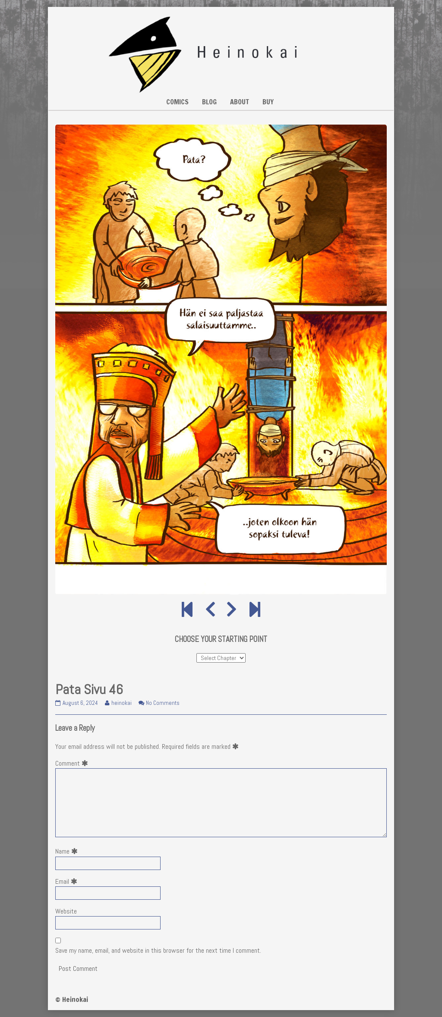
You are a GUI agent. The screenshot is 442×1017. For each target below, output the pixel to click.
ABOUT (239, 101)
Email (68, 881)
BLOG (209, 101)
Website (66, 911)
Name (68, 851)
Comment (73, 763)
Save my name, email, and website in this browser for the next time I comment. (158, 950)
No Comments (163, 703)
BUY (268, 101)
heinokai (121, 703)
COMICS (177, 101)
